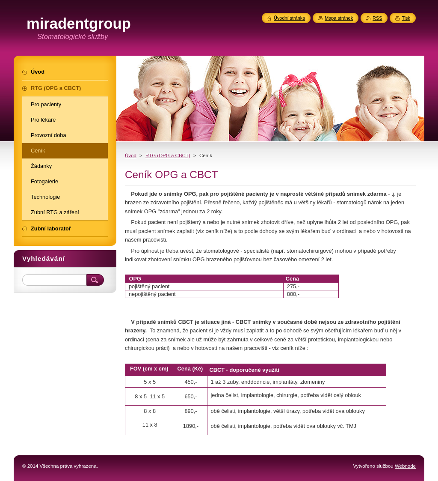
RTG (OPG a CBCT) (167, 155)
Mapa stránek (339, 18)
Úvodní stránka (289, 18)
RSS (377, 18)
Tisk (406, 18)
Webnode (405, 466)
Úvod (130, 155)
